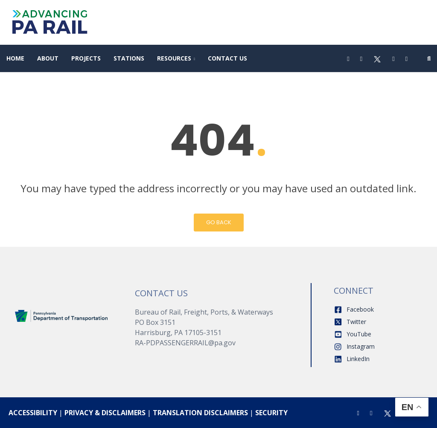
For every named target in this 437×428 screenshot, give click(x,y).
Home (15, 58)
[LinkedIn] (406, 58)
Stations (129, 58)
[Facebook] (348, 58)
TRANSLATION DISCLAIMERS (200, 412)
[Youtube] (393, 58)
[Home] (61, 315)
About (47, 58)
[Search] (429, 58)
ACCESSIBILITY (33, 412)
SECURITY (271, 412)
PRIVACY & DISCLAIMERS (105, 412)
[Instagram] (361, 58)
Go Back (218, 222)
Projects (86, 58)
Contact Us (227, 58)
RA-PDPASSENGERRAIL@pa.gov (185, 342)
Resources (174, 58)
